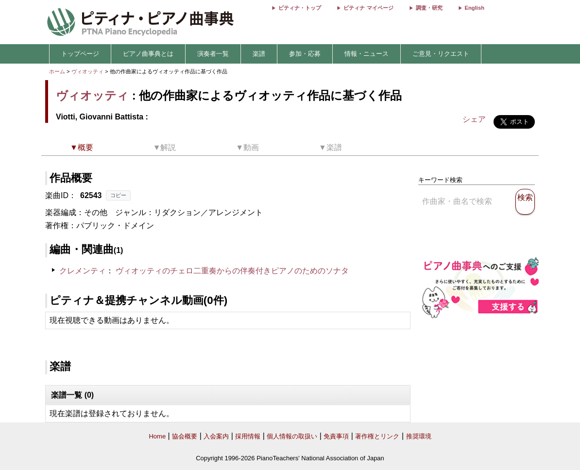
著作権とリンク (377, 436)
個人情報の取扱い (292, 436)
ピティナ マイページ (368, 8)
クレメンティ (82, 271)
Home (157, 436)
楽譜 (259, 53)
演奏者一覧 (213, 53)
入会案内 (216, 436)
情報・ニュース (366, 53)
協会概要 (184, 436)
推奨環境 (418, 436)
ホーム (57, 71)
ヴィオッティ (87, 71)
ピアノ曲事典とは (148, 53)
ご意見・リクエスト (440, 53)
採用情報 (247, 436)
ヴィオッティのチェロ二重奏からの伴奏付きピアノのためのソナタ (232, 271)
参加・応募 (305, 53)
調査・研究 (429, 8)
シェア (474, 119)
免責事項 (336, 436)
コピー (118, 195)
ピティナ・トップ (299, 8)
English (474, 8)
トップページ (80, 53)
